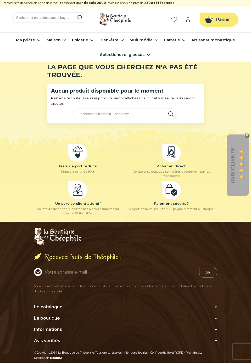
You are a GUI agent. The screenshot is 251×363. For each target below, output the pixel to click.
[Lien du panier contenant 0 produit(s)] (219, 20)
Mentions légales (136, 352)
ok (208, 272)
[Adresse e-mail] (116, 272)
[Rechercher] (49, 17)
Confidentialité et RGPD (166, 352)
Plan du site (194, 352)
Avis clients (233, 165)
